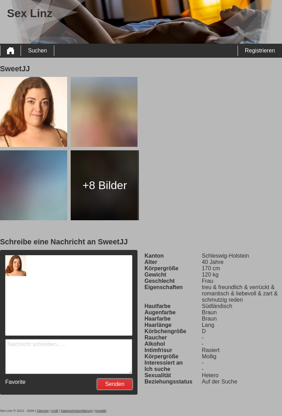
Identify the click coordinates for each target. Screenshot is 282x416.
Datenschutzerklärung (77, 411)
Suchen (37, 50)
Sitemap (43, 411)
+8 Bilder (105, 185)
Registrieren (260, 50)
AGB (54, 411)
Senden (114, 384)
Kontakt (100, 411)
